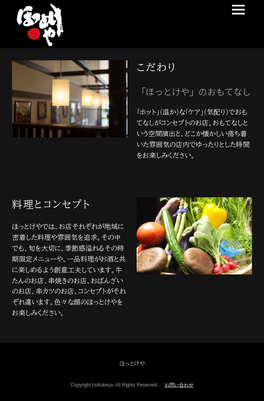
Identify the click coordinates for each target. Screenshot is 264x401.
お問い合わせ (179, 385)
